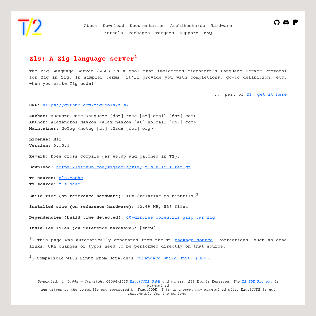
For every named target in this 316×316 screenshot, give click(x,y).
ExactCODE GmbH (145, 282)
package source (194, 240)
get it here (272, 94)
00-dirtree (139, 217)
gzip (188, 217)
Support (189, 33)
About (90, 26)
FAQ (208, 33)
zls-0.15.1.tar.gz (168, 167)
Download (113, 26)
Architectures (187, 26)
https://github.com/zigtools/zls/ (86, 105)
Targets (164, 33)
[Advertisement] (273, 131)
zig (211, 217)
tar (200, 217)
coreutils (168, 217)
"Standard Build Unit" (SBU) (172, 258)
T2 (249, 94)
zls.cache (71, 178)
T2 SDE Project (257, 282)
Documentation (147, 26)
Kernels (113, 33)
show (147, 228)
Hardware (221, 26)
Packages (139, 33)
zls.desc (69, 184)
